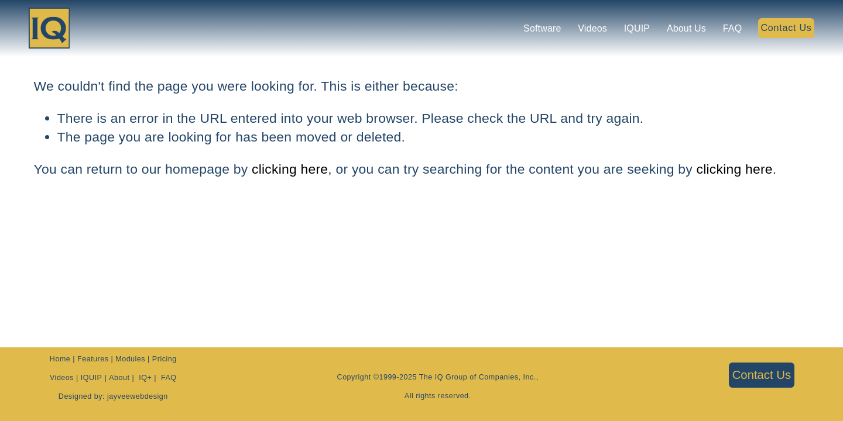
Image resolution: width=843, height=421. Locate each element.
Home (60, 360)
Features (92, 360)
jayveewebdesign (137, 397)
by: (98, 397)
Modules (130, 360)
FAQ (727, 29)
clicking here (290, 169)
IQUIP (632, 29)
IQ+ (145, 379)
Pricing (164, 360)
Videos (587, 29)
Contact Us (780, 29)
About (119, 379)
